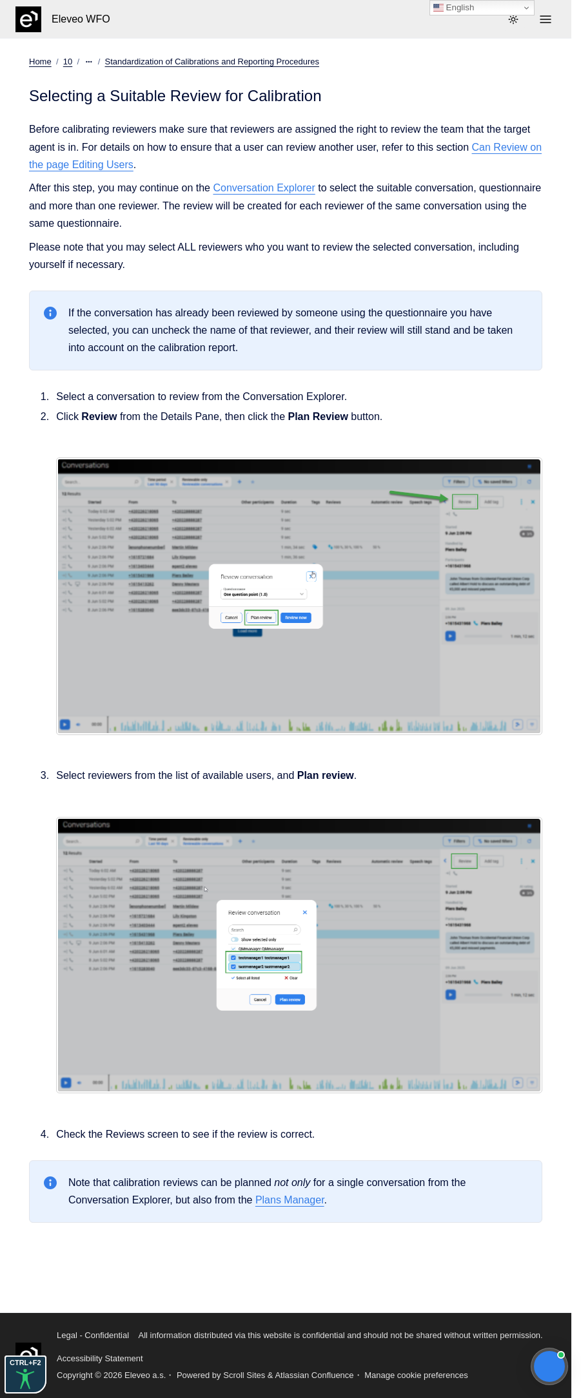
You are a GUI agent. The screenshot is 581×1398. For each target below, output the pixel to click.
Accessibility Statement (100, 1358)
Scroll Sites (244, 1375)
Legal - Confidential (93, 1335)
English (453, 8)
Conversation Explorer (264, 187)
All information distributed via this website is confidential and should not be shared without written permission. (340, 1335)
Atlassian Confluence (314, 1375)
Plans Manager (289, 1199)
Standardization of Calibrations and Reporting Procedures (211, 61)
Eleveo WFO (81, 19)
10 (67, 61)
